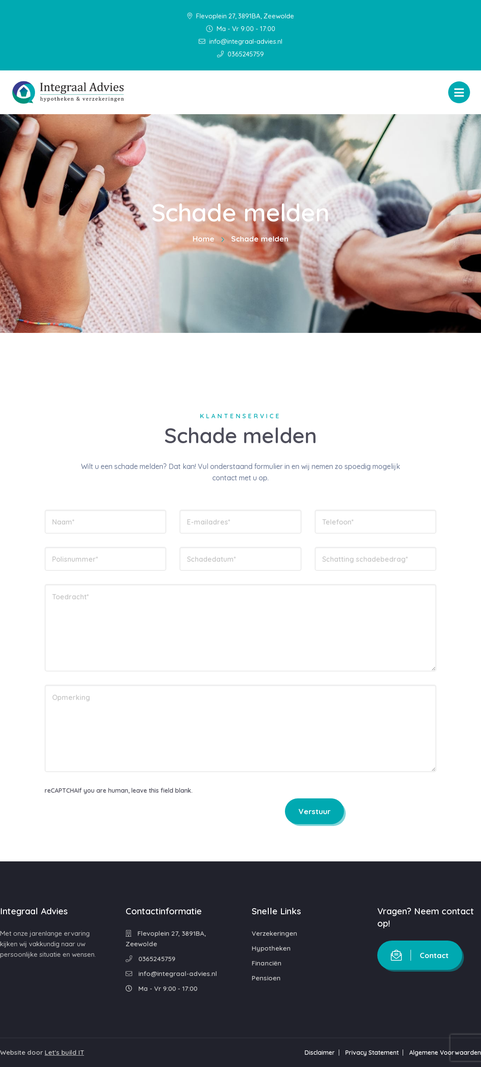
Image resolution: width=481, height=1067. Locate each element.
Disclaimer (320, 1053)
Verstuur (314, 811)
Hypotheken (271, 948)
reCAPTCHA (61, 790)
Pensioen (266, 978)
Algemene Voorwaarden (445, 1053)
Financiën (266, 963)
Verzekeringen (274, 933)
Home (203, 238)
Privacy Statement (372, 1053)
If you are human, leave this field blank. (135, 790)
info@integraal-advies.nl (240, 41)
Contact (420, 955)
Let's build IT (64, 1052)
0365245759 (240, 54)
